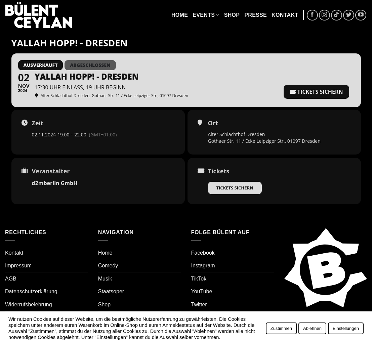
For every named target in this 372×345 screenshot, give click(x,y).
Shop (232, 15)
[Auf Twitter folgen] (348, 15)
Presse (255, 15)
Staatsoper (111, 291)
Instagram (203, 265)
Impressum (18, 265)
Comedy (108, 265)
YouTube (201, 291)
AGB (10, 279)
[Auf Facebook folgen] (312, 15)
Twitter (199, 304)
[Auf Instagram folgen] (324, 15)
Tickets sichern (234, 188)
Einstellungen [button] (346, 328)
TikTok (199, 279)
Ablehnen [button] (312, 328)
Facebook (203, 253)
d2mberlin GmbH (55, 183)
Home (179, 15)
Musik (105, 279)
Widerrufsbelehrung (28, 304)
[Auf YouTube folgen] (360, 15)
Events (206, 15)
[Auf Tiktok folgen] (336, 15)
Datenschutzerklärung (31, 291)
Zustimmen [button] (281, 328)
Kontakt (285, 15)
